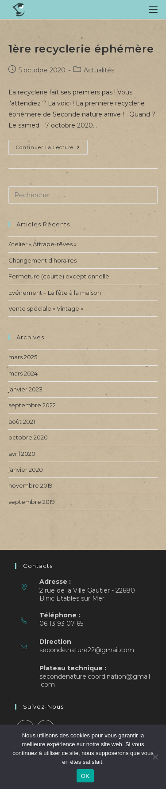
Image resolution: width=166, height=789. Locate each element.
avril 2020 (21, 453)
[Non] (155, 756)
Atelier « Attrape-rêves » (42, 244)
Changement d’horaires (42, 260)
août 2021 (21, 421)
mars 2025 (22, 357)
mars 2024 (23, 373)
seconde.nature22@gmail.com (86, 650)
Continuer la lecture (52, 149)
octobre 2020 (28, 437)
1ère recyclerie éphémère (81, 48)
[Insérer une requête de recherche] (83, 195)
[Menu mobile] (153, 9)
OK (85, 776)
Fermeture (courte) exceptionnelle (58, 276)
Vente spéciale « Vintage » (45, 308)
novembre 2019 (30, 485)
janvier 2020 (25, 469)
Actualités (99, 70)
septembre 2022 (32, 405)
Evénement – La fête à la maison (54, 292)
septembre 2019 (31, 501)
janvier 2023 (25, 389)
